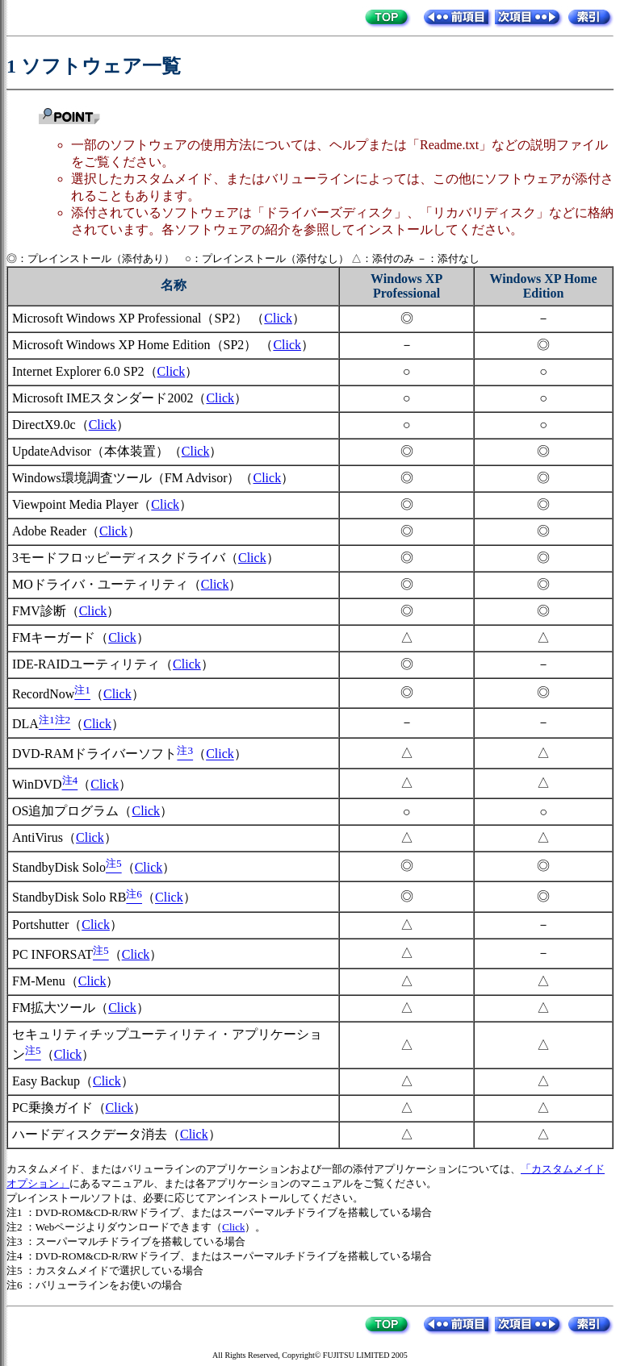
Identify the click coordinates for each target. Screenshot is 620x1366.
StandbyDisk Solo (59, 867)
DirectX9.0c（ (50, 424)
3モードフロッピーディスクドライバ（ (125, 557)
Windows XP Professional (406, 286)
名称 (173, 285)
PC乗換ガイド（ (59, 1107)
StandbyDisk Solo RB (69, 898)
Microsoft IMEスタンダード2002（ (109, 398)
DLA (25, 724)
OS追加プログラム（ (72, 811)
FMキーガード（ (60, 637)
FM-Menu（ (45, 981)
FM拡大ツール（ (60, 1007)
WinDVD (37, 784)
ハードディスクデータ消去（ (96, 1134)
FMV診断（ (45, 611)
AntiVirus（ (44, 837)
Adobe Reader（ (55, 531)
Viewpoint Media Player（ (81, 504)
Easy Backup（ (52, 1081)
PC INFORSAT (52, 954)
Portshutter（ (47, 924)
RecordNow (43, 694)
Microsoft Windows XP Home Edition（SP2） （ (142, 345)
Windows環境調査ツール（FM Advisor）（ (132, 478)
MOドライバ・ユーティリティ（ (106, 584)
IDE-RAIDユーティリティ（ (92, 664)
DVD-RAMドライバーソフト (94, 754)
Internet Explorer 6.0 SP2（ (84, 371)
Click (278, 318)
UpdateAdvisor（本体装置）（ (97, 451)
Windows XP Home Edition (543, 286)
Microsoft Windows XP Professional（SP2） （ (138, 318)
